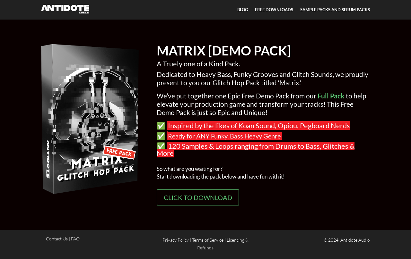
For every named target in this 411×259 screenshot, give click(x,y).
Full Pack (331, 96)
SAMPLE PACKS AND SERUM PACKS (335, 9)
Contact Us (57, 238)
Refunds (205, 247)
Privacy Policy (175, 240)
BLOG (242, 9)
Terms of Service (207, 240)
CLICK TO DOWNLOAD (198, 197)
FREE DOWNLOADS (274, 9)
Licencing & (238, 240)
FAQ (75, 238)
